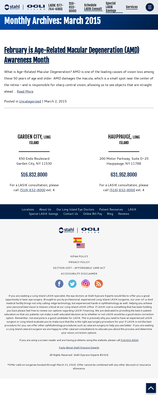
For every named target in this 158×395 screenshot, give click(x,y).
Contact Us (70, 214)
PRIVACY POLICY (79, 262)
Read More (25, 91)
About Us (45, 209)
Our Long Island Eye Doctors (75, 209)
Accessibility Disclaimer (79, 273)
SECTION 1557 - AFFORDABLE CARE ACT (79, 268)
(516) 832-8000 (32, 189)
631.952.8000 (124, 174)
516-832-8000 (72, 7)
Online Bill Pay (92, 214)
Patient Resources (111, 209)
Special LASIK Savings (111, 7)
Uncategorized (30, 101)
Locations (28, 209)
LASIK (132, 209)
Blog (110, 214)
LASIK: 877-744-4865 (55, 7)
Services (132, 7)
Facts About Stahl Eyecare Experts (79, 347)
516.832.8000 (34, 174)
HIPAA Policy (79, 256)
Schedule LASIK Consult (93, 7)
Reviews (123, 214)
